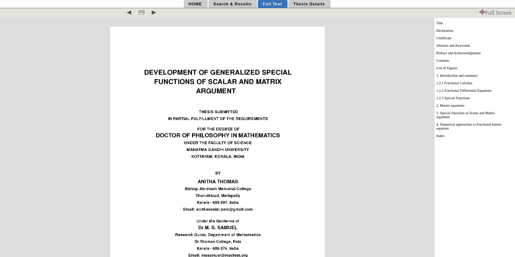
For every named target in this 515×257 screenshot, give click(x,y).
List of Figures (446, 68)
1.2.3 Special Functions (453, 98)
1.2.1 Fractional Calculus (454, 83)
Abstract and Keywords (453, 45)
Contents (442, 60)
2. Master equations (450, 105)
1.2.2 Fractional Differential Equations (464, 90)
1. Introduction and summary (457, 75)
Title (439, 23)
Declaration (444, 30)
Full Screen (495, 13)
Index (440, 136)
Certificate (443, 38)
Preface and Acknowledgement (458, 53)
